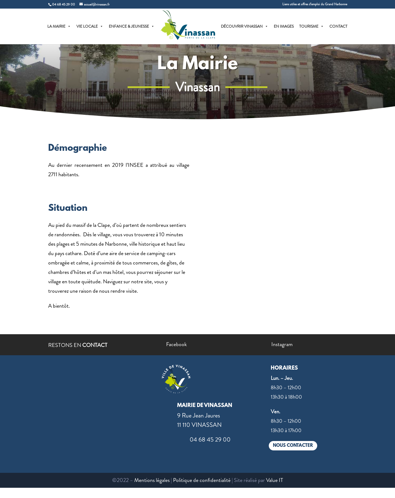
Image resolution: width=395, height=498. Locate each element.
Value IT (274, 480)
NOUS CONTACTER (293, 445)
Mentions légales (152, 480)
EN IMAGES (284, 26)
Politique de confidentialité (202, 480)
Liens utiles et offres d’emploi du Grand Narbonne (314, 4)
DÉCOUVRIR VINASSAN (244, 26)
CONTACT (338, 26)
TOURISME (311, 26)
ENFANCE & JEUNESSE (131, 26)
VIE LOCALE (89, 26)
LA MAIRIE (59, 26)
